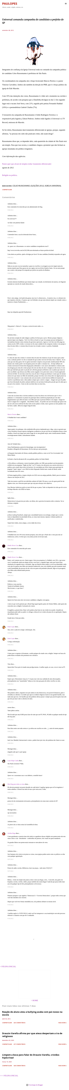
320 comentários (19, 1023)
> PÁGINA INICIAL (8, 966)
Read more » (62, 1023)
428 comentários (19, 1065)
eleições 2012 (37, 185)
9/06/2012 (10, 210)
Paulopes (9, 3)
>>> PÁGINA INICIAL (9, 1076)
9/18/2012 (10, 904)
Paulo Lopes (11, 626)
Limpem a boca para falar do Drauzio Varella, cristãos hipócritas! (30, 1056)
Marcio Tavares (12, 414)
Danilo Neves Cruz (13, 545)
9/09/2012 (10, 887)
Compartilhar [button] (7, 189)
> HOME (34, 1000)
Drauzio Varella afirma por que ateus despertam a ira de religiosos (32, 1035)
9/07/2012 (10, 845)
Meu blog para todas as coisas (16, 784)
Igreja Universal (53, 185)
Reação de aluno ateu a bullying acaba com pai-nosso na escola (32, 1013)
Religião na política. (9, 175)
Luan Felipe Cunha (13, 760)
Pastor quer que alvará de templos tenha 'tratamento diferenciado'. (27, 164)
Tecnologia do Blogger (34, 1085)
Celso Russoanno (21, 185)
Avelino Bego (11, 833)
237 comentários (19, 1044)
